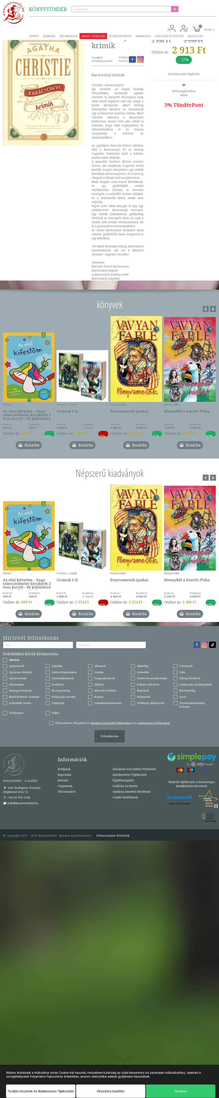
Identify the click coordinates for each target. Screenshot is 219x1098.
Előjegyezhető (120, 36)
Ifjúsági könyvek (189, 678)
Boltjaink (64, 769)
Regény (98, 697)
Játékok (99, 684)
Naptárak (143, 690)
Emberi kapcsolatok (64, 672)
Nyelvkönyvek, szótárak (24, 697)
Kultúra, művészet (148, 684)
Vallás (55, 713)
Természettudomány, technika (192, 705)
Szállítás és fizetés (169, 36)
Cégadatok (65, 786)
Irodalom (57, 684)
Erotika (98, 672)
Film (182, 672)
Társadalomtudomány (108, 703)
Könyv (34, 36)
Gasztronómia (17, 678)
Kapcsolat (195, 36)
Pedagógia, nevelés (63, 697)
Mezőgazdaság (61, 690)
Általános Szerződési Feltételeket (110, 723)
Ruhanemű (143, 697)
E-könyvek (186, 666)
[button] (205, 27)
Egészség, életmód (20, 672)
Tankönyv (58, 703)
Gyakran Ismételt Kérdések (131, 791)
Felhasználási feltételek (112, 835)
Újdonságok (68, 36)
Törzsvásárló (39, 44)
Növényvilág (187, 690)
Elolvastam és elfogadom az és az (112, 723)
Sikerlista (143, 36)
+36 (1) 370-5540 (16, 797)
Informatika (16, 684)
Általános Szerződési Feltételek (134, 769)
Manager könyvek (20, 690)
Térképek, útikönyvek (150, 703)
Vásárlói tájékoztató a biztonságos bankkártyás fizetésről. (191, 784)
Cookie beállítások (125, 797)
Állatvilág (143, 666)
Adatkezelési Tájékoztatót (154, 723)
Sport (182, 697)
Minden (14, 660)
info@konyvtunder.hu (20, 803)
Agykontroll (16, 666)
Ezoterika (143, 672)
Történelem (16, 713)
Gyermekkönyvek (63, 678)
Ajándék (49, 36)
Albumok (100, 666)
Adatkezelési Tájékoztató (130, 775)
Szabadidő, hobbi (20, 703)
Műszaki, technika (105, 690)
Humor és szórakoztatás (152, 678)
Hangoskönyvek (104, 678)
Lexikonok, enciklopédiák (195, 684)
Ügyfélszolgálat (123, 780)
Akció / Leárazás (93, 36)
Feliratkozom (110, 736)
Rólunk (63, 780)
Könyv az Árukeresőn (179, 803)
